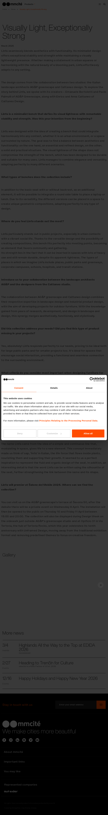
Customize (54, 433)
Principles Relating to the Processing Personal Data (68, 420)
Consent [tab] (18, 387)
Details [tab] (54, 387)
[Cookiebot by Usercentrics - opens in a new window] (92, 379)
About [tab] (89, 387)
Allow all (88, 433)
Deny (20, 433)
